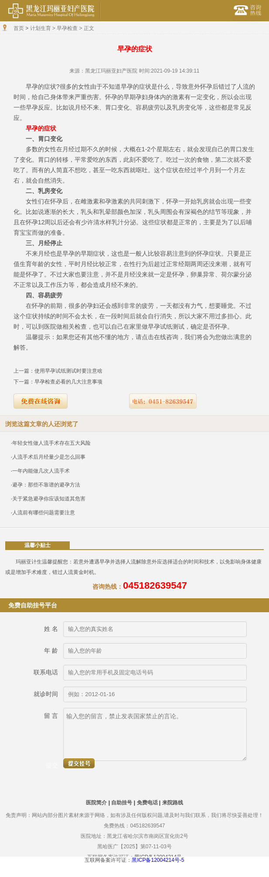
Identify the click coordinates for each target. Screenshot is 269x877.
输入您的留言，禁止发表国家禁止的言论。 (155, 734)
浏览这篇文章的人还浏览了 (41, 423)
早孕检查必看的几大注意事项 (68, 382)
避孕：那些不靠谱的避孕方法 (46, 485)
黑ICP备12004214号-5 (158, 860)
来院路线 (172, 803)
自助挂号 (121, 803)
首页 (19, 28)
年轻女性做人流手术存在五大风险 (51, 443)
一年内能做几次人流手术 (41, 471)
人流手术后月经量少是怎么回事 (48, 457)
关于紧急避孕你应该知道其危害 (48, 499)
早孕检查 (67, 28)
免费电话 (147, 803)
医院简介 (96, 803)
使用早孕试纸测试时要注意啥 (68, 371)
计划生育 (40, 28)
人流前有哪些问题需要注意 (43, 513)
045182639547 (155, 585)
